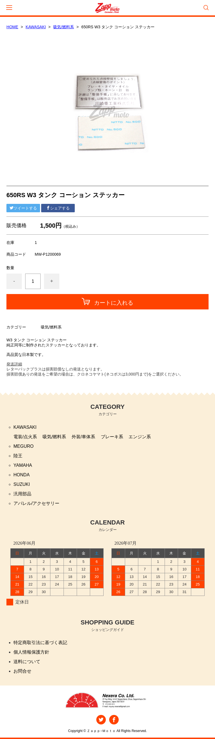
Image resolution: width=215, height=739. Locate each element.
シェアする (58, 208)
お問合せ (22, 671)
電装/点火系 (25, 436)
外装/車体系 (83, 436)
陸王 (17, 455)
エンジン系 (139, 436)
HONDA (21, 474)
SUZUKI (21, 484)
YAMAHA (22, 465)
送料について (26, 661)
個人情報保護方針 (31, 652)
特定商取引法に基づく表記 (40, 642)
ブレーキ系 (112, 436)
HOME (12, 27)
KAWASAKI (36, 27)
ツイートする (23, 208)
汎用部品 (22, 493)
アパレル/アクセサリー (36, 503)
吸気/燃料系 (63, 27)
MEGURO (23, 446)
